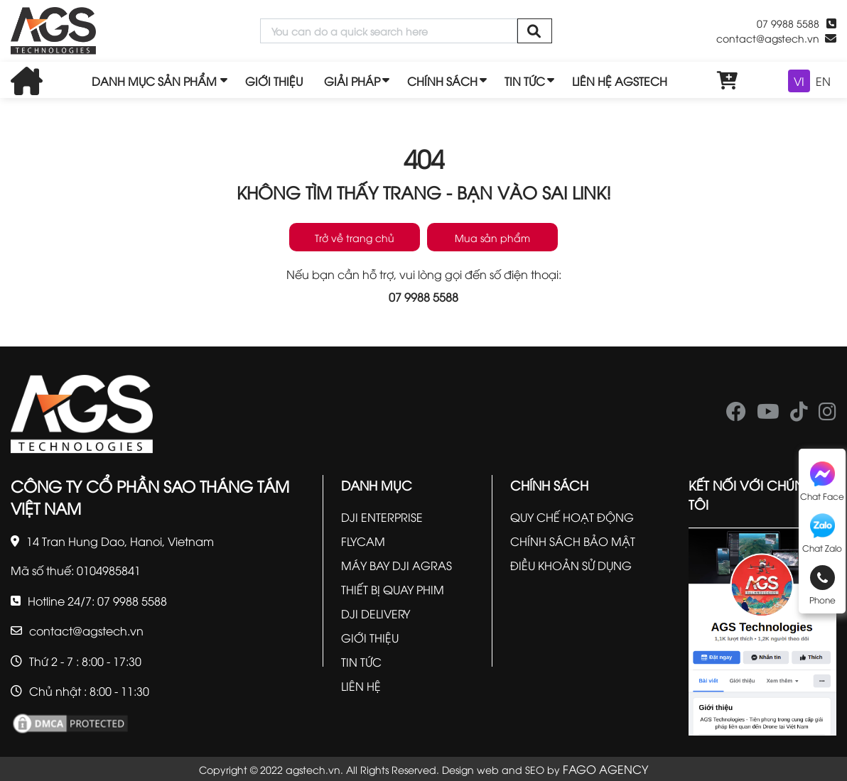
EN (823, 81)
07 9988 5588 (788, 23)
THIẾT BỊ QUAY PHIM (392, 589)
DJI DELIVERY (375, 613)
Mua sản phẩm (492, 237)
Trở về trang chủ (354, 237)
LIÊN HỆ (361, 686)
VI (799, 81)
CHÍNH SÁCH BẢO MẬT (572, 541)
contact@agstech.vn (767, 38)
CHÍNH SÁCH (442, 81)
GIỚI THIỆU (274, 81)
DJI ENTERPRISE (382, 517)
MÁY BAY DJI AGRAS (396, 565)
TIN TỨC (525, 81)
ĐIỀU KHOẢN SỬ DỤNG (571, 565)
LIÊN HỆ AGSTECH (619, 81)
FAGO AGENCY (605, 769)
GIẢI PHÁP (352, 81)
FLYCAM (363, 541)
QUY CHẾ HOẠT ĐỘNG (572, 517)
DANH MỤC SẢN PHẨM (154, 81)
